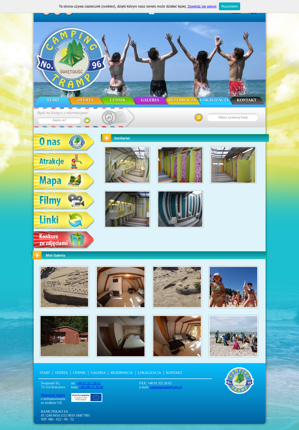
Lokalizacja (214, 100)
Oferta (85, 100)
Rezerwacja (182, 100)
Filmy (64, 201)
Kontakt (247, 100)
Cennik (117, 100)
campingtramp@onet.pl (166, 387)
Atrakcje (64, 162)
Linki (64, 221)
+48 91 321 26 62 (88, 383)
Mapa (64, 182)
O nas (64, 143)
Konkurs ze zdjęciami (64, 240)
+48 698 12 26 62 (91, 387)
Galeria (150, 100)
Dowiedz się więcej (202, 6)
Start (53, 100)
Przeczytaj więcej (53, 395)
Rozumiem (229, 6)
